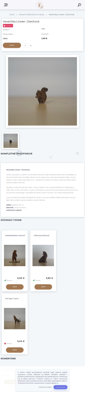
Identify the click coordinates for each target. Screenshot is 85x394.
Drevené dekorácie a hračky (31, 14)
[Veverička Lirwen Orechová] (42, 56)
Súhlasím (60, 387)
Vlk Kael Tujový (11, 298)
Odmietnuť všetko (44, 387)
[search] (80, 5)
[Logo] (39, 4)
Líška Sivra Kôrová (41, 235)
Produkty (6, 5)
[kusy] (26, 45)
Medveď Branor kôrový (15, 235)
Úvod (12, 14)
